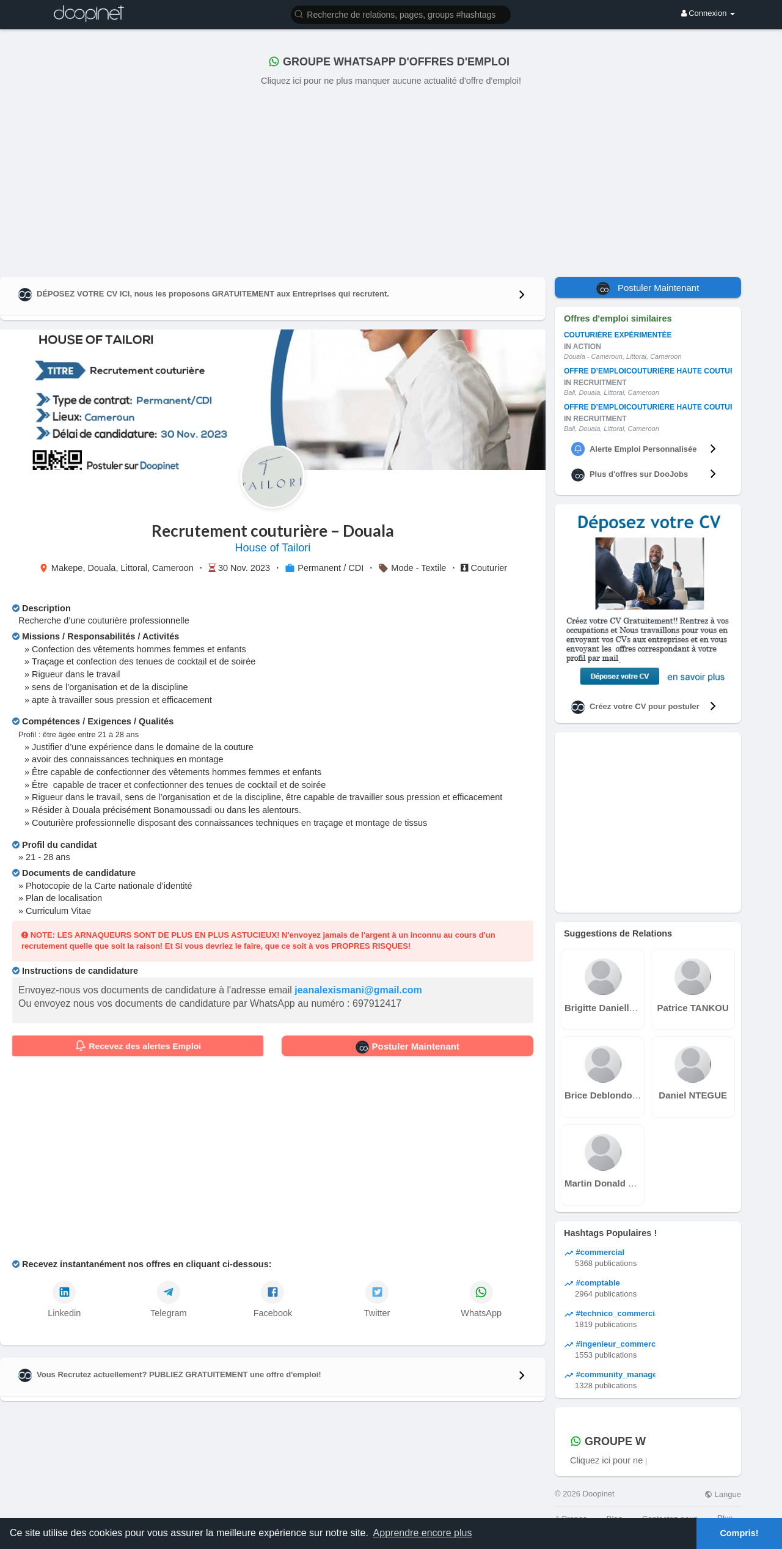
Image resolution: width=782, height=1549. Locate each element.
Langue (722, 1494)
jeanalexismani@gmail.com (358, 990)
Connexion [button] (708, 13)
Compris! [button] (739, 1533)
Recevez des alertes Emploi (138, 1046)
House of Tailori (273, 548)
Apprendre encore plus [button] (422, 1533)
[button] (401, 14)
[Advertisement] (391, 179)
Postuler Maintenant (407, 1047)
